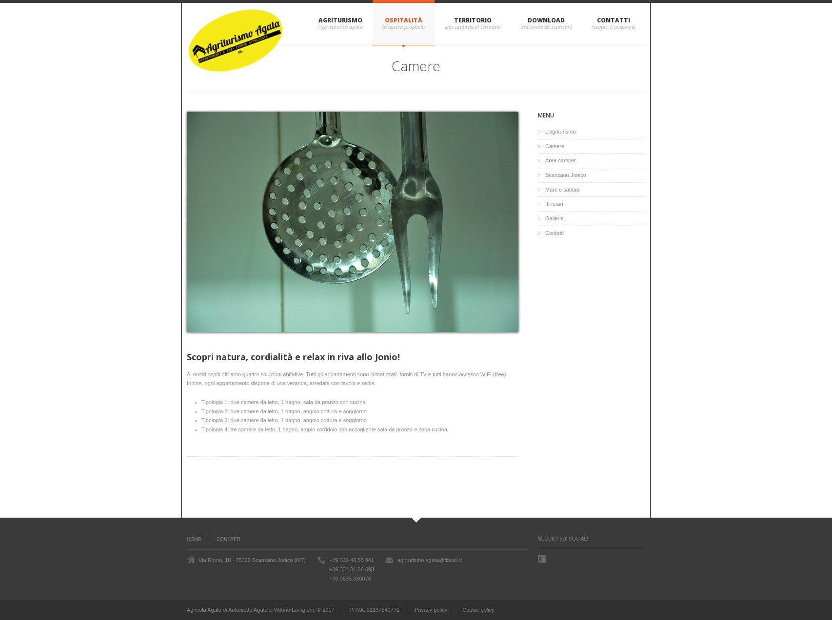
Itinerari (554, 204)
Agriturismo (340, 20)
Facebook (543, 559)
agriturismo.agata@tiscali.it (429, 560)
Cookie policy (478, 610)
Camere (554, 146)
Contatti (613, 20)
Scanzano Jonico (565, 175)
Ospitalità (403, 20)
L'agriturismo (560, 132)
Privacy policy (431, 610)
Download (546, 20)
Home (194, 539)
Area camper (560, 160)
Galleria (554, 218)
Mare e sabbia (562, 190)
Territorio (472, 20)
